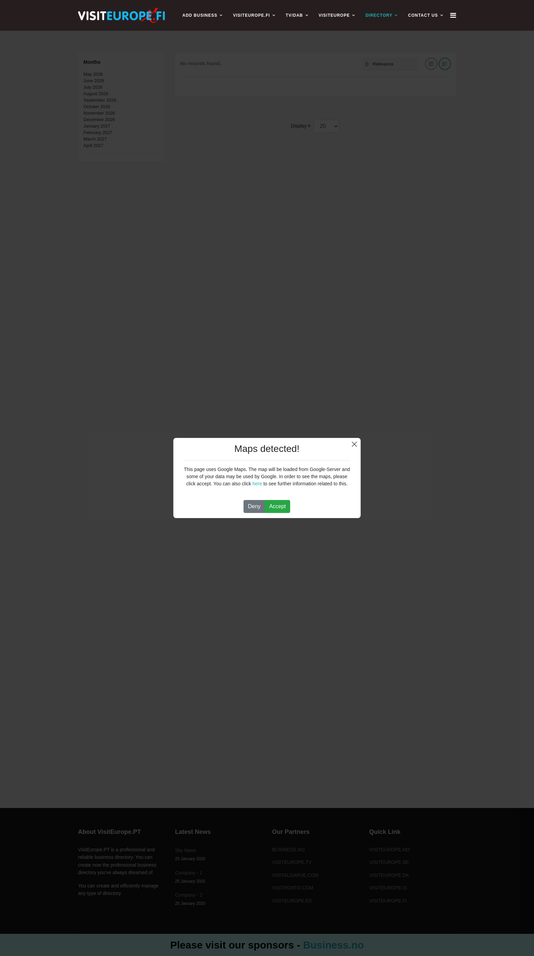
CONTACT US (423, 15)
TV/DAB (294, 15)
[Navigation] (453, 15)
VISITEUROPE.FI (251, 15)
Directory (378, 15)
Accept (277, 506)
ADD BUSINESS (199, 15)
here (257, 483)
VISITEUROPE (334, 15)
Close (354, 444)
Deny (254, 506)
